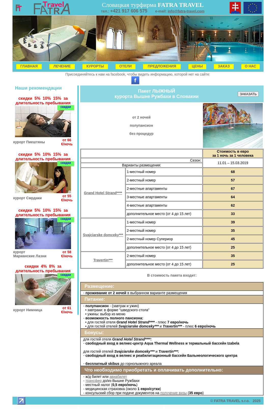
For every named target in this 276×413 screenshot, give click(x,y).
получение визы (173, 393)
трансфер (94, 381)
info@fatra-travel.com (186, 11)
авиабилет (118, 377)
